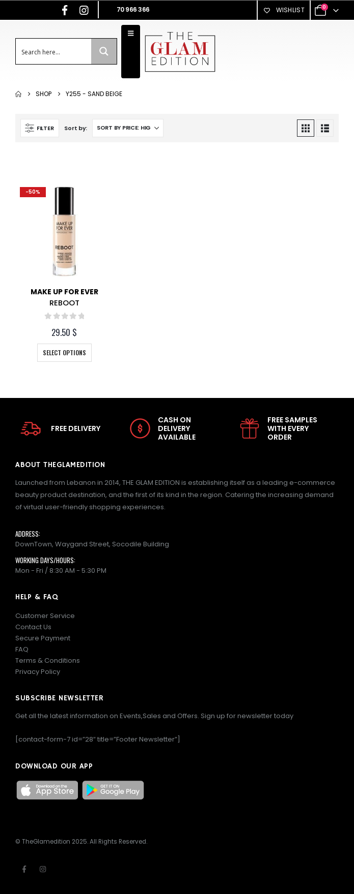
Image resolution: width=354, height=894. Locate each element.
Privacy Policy (37, 671)
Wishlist (284, 10)
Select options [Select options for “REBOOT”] (64, 352)
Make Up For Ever (64, 292)
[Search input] (54, 51)
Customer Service (45, 616)
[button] (39, 128)
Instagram (42, 869)
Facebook (24, 869)
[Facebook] (65, 10)
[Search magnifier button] (104, 51)
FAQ (22, 649)
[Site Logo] (179, 51)
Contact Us (33, 627)
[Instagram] (84, 10)
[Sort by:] (128, 128)
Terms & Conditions (47, 660)
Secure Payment (42, 638)
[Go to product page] (64, 231)
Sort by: (75, 128)
